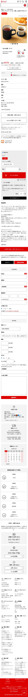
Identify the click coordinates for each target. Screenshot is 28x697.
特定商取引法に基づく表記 (20, 679)
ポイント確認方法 (5, 621)
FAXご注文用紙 (5, 584)
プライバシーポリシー (20, 681)
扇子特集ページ (5, 664)
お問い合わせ (17, 568)
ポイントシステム (5, 619)
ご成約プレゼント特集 (6, 644)
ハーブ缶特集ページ (6, 651)
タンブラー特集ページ (6, 634)
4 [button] (15, 43)
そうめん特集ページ (6, 672)
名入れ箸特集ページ (6, 649)
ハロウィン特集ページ (20, 664)
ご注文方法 (4, 582)
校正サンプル (18, 595)
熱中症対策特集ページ (6, 662)
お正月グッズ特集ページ (20, 672)
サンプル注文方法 (19, 594)
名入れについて (5, 605)
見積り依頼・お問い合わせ (14, 115)
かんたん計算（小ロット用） (14, 120)
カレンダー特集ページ (20, 667)
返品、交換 (17, 621)
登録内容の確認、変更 (20, 606)
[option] (14, 30)
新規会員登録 (20, 262)
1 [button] (10, 43)
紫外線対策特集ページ (20, 636)
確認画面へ (14, 397)
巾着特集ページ (5, 631)
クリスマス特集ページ (20, 665)
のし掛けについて (5, 608)
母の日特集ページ (19, 631)
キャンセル (17, 623)
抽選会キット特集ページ (7, 642)
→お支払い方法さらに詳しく (11, 420)
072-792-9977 (14, 540)
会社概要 (7, 679)
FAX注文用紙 (21, 179)
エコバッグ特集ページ (6, 636)
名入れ (4, 13)
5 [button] (17, 43)
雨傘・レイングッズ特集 (20, 634)
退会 (16, 612)
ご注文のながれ (5, 586)
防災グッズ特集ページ (6, 637)
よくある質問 (17, 571)
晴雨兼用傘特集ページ (20, 632)
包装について (4, 606)
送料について (18, 582)
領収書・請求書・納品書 (7, 595)
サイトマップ (7, 683)
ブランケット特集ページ (20, 662)
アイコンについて (23, 15)
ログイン (7, 262)
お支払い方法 (4, 594)
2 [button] (12, 43)
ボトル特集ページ (5, 632)
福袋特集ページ (18, 669)
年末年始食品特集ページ (20, 670)
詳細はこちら (5, 190)
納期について (18, 584)
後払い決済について (6, 597)
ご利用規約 (7, 681)
